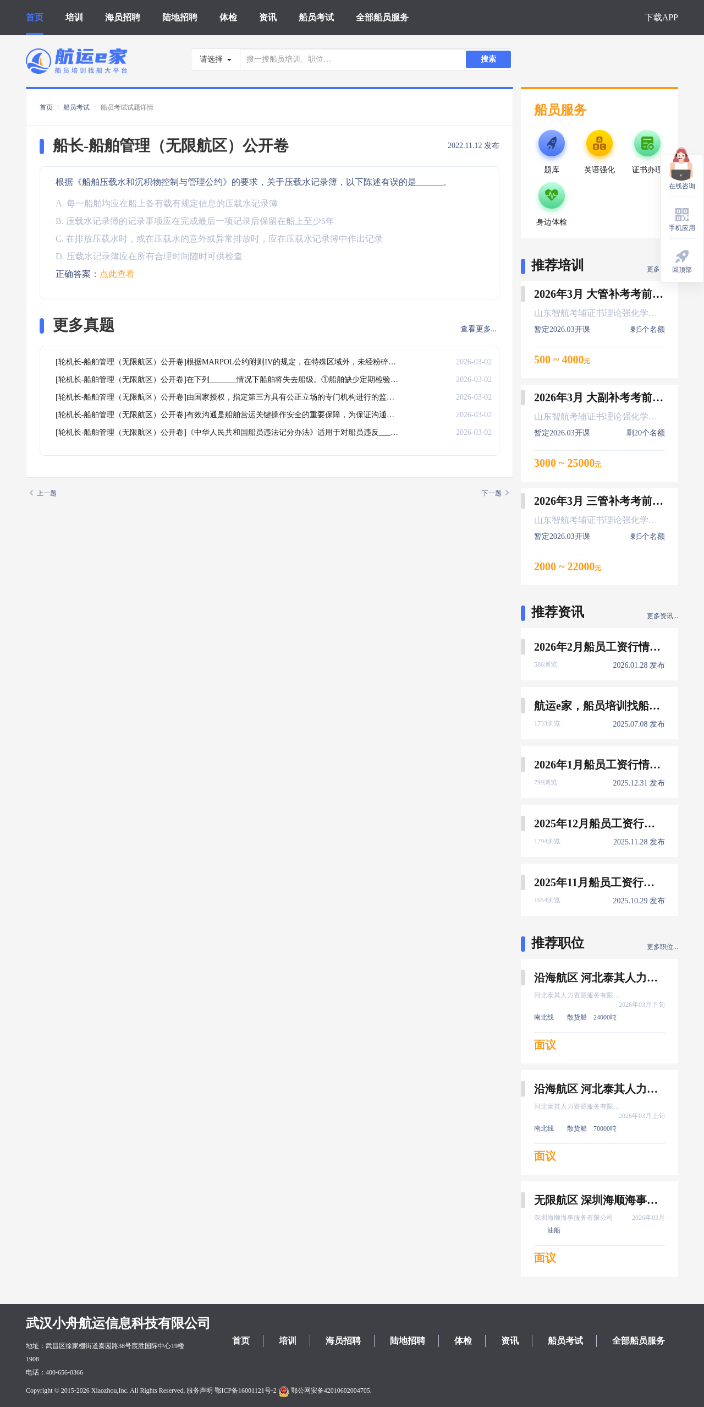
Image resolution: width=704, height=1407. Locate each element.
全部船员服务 (382, 17)
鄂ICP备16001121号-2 (245, 1390)
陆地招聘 (179, 17)
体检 (228, 17)
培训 (74, 17)
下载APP (661, 17)
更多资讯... (662, 616)
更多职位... (662, 947)
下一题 (495, 493)
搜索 (488, 59)
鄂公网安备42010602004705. (325, 1390)
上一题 (43, 493)
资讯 (268, 17)
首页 (34, 17)
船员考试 (316, 17)
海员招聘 (122, 17)
